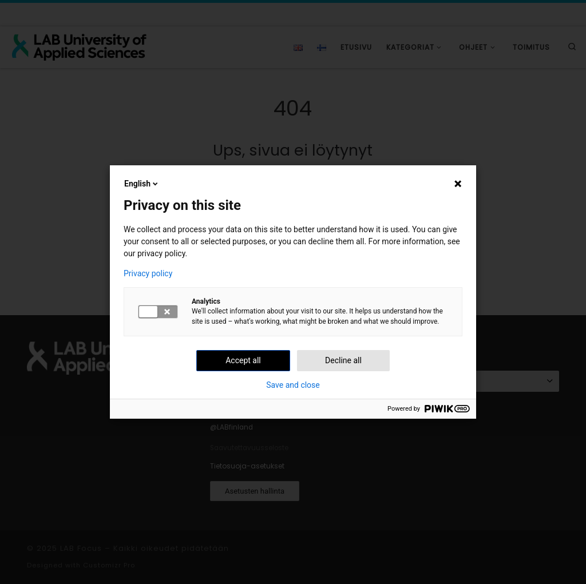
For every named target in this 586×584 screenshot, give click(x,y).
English (142, 183)
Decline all (343, 360)
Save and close (293, 385)
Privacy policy (148, 273)
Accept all (243, 360)
